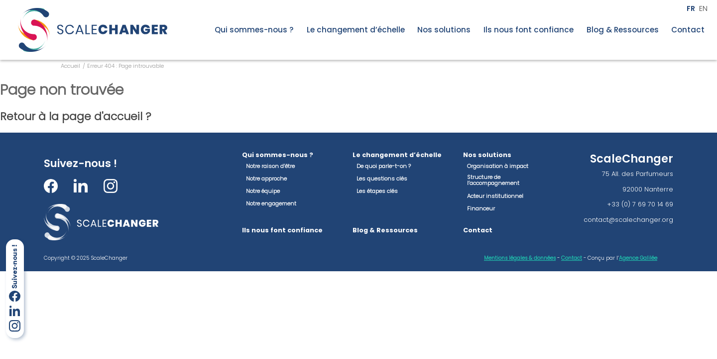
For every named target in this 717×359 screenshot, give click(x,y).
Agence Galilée (638, 258)
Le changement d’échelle (356, 30)
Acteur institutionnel (495, 196)
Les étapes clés (377, 191)
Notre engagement (271, 203)
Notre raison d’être (270, 166)
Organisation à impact (497, 166)
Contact (688, 30)
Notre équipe (263, 191)
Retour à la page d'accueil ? (75, 116)
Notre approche (266, 178)
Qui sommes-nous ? (254, 30)
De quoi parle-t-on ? (384, 166)
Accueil (70, 66)
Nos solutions (444, 30)
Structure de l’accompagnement (493, 180)
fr (691, 8)
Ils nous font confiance (528, 30)
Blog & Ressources (623, 30)
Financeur (481, 208)
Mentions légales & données (520, 258)
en (703, 8)
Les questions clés (382, 178)
